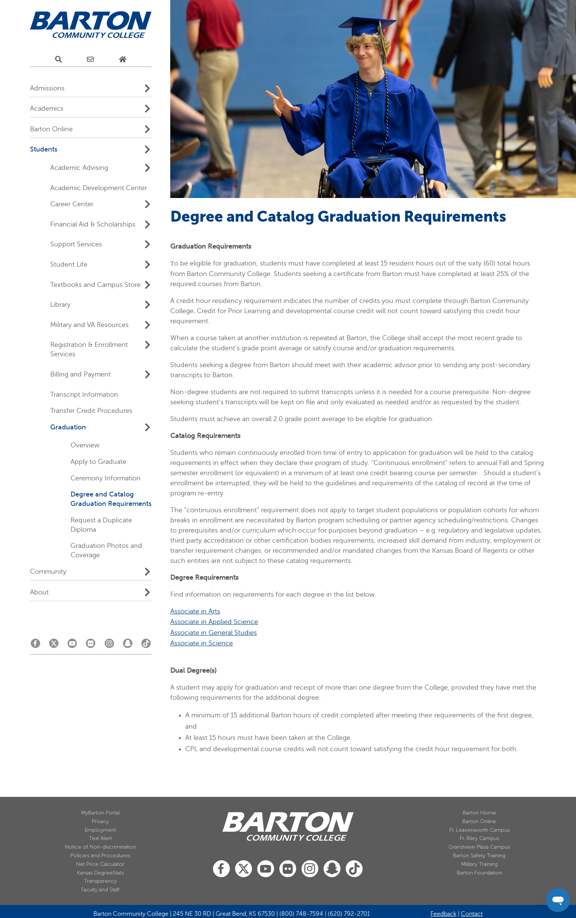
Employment (100, 830)
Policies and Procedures (100, 855)
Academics (46, 108)
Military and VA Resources (89, 324)
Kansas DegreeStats (100, 873)
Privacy (100, 821)
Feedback (443, 913)
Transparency (100, 881)
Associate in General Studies (213, 632)
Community (48, 571)
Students (43, 149)
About (39, 592)
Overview (84, 445)
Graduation (68, 427)
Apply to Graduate (98, 461)
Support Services (76, 244)
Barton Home (479, 813)
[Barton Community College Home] (91, 25)
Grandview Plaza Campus (479, 847)
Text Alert (100, 838)
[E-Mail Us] (90, 59)
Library (60, 304)
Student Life (68, 264)
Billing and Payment (80, 374)
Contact (472, 913)
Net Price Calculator (100, 864)
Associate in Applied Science (214, 622)
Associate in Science (201, 643)
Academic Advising (79, 167)
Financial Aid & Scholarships (92, 224)
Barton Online (51, 129)
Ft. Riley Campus (479, 838)
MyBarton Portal (100, 813)
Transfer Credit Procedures (91, 410)
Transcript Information (84, 394)
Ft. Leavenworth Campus (479, 830)
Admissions (47, 88)
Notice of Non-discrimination (100, 847)
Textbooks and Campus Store (95, 284)
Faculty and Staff (100, 889)
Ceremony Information (105, 478)
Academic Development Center (98, 188)
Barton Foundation (479, 873)
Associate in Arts (195, 611)
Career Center (71, 204)
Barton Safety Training (479, 855)
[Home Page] (122, 59)
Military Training (479, 864)
